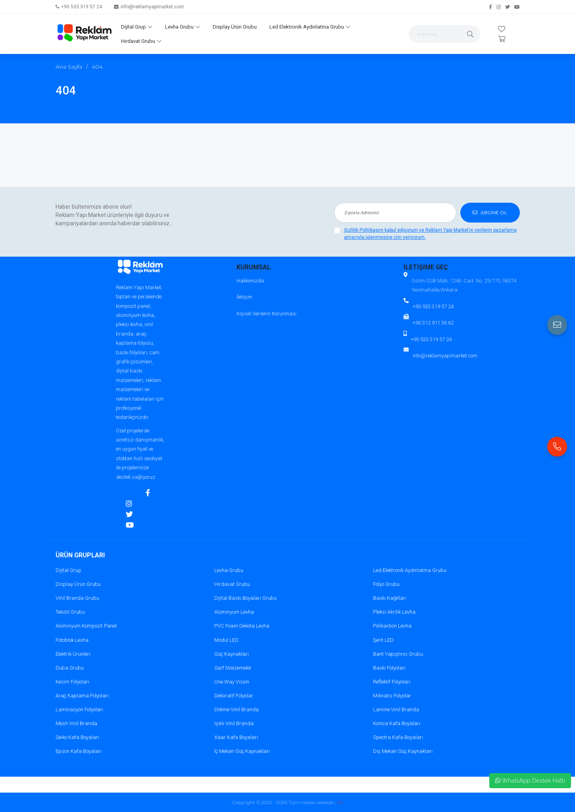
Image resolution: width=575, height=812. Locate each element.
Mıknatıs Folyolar (392, 696)
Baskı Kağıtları (389, 598)
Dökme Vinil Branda (236, 709)
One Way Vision (231, 682)
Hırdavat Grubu (141, 41)
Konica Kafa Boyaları (396, 723)
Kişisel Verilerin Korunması (266, 314)
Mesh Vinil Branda (76, 723)
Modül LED (226, 640)
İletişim (244, 297)
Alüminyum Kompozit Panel (86, 626)
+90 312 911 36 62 (433, 323)
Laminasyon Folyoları (79, 709)
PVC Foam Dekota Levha (241, 626)
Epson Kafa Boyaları (79, 751)
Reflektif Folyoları (391, 682)
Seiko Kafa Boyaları (77, 737)
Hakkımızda (250, 281)
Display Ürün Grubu (235, 27)
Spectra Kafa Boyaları (398, 737)
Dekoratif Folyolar (233, 696)
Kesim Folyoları (72, 682)
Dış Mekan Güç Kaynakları (403, 751)
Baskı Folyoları (389, 668)
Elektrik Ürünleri (73, 654)
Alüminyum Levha (234, 612)
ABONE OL (490, 212)
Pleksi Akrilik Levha (394, 612)
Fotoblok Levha (72, 640)
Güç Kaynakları (231, 654)
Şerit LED (383, 640)
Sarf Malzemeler (233, 668)
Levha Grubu (182, 27)
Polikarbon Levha (392, 626)
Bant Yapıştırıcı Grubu (398, 654)
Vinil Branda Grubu (77, 598)
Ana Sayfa (69, 66)
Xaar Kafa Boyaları (236, 737)
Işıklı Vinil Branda (234, 723)
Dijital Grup (136, 27)
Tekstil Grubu (70, 612)
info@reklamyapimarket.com (152, 7)
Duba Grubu (70, 668)
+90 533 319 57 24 (81, 7)
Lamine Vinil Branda (396, 709)
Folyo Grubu (386, 584)
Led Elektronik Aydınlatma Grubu (309, 27)
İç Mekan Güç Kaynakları (242, 751)
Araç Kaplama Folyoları (82, 696)
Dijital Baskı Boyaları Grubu (245, 598)
